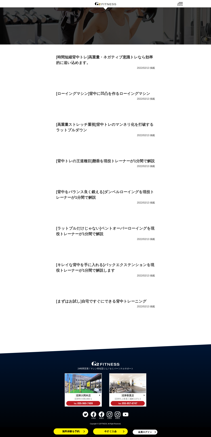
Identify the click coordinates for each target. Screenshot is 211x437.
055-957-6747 (127, 403)
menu (180, 5)
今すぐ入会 (110, 431)
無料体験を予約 (71, 431)
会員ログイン (145, 432)
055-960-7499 (83, 403)
